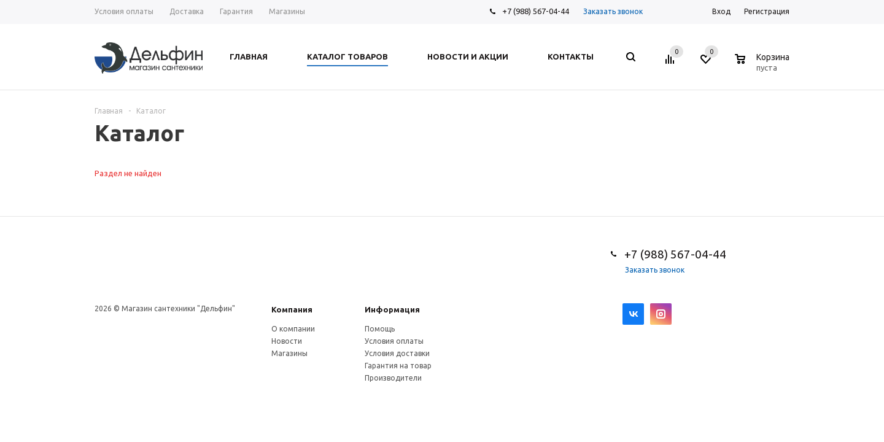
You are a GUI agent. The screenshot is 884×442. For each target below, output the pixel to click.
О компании (293, 329)
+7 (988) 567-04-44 (535, 11)
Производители (393, 378)
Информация (392, 309)
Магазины (289, 353)
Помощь (380, 329)
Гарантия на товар (398, 366)
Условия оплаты (394, 341)
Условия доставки (397, 353)
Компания (291, 309)
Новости (286, 341)
